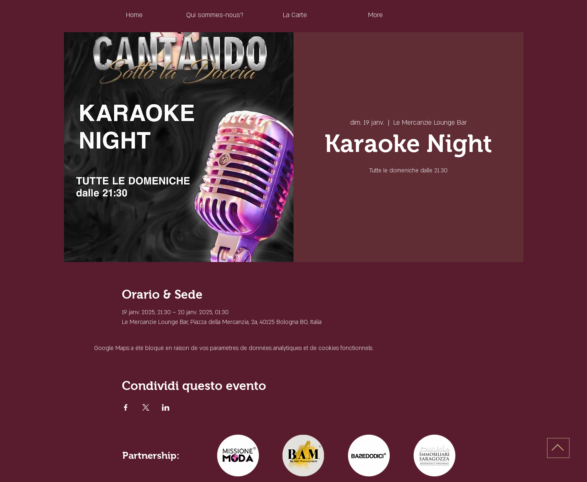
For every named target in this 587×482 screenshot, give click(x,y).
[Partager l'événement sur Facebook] (126, 407)
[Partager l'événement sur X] (146, 407)
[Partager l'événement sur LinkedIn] (166, 407)
